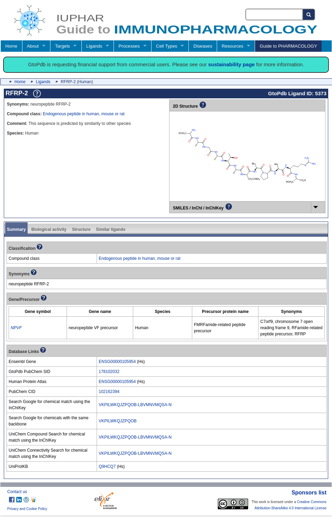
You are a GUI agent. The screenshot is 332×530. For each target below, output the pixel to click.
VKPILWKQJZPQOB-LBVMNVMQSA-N (135, 404)
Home (11, 46)
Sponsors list (309, 492)
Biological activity (49, 229)
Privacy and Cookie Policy (27, 509)
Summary (16, 229)
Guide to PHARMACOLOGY (288, 46)
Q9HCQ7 (107, 466)
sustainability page (231, 64)
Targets (62, 46)
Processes (129, 46)
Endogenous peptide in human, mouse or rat (84, 113)
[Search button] (309, 14)
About (33, 46)
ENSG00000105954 (117, 361)
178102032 (109, 371)
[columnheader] (38, 311)
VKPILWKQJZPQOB (118, 421)
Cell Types (166, 46)
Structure (81, 229)
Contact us (17, 491)
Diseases (203, 46)
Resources (232, 46)
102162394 (109, 391)
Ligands (94, 46)
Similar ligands (110, 229)
